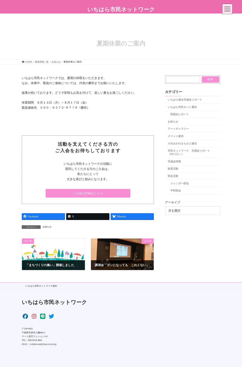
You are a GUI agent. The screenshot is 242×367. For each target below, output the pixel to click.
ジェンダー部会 (179, 183)
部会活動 (173, 176)
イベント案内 (176, 136)
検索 (211, 79)
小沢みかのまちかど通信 (182, 143)
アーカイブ (172, 202)
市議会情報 (174, 161)
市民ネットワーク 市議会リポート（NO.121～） (189, 152)
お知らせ (47, 226)
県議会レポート (179, 114)
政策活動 (173, 168)
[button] (88, 193)
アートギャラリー (178, 128)
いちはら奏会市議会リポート (185, 99)
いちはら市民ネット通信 (182, 107)
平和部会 (175, 190)
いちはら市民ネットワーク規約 (41, 286)
